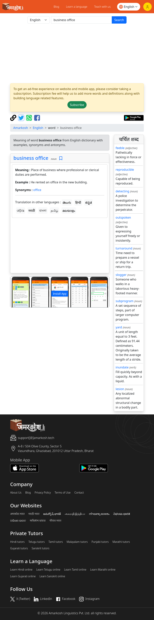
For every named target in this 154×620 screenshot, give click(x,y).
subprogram (124, 301)
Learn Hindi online (21, 569)
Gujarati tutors (19, 548)
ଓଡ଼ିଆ (20, 210)
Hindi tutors (17, 542)
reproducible (125, 169)
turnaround (124, 248)
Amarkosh (20, 128)
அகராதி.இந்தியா (75, 514)
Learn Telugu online (48, 569)
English (38, 128)
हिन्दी (78, 202)
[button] (17, 291)
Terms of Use (62, 492)
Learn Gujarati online (23, 576)
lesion (120, 389)
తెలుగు (67, 202)
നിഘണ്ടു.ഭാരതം (99, 514)
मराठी (31, 210)
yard (119, 327)
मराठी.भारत (33, 514)
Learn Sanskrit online (52, 576)
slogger (121, 275)
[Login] (147, 6)
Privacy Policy (43, 492)
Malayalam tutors (77, 542)
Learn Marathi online (103, 569)
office (37, 190)
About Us (16, 492)
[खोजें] (81, 20)
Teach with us (102, 6)
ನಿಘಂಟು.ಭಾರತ (121, 514)
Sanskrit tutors (40, 548)
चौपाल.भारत (55, 520)
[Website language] (128, 7)
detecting (122, 191)
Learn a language (76, 6)
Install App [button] (59, 293)
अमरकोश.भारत (17, 514)
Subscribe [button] (77, 105)
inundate (122, 367)
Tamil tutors (55, 542)
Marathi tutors (121, 542)
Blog (56, 6)
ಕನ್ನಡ (88, 202)
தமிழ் (54, 210)
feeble (120, 148)
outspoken (123, 217)
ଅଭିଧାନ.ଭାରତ (18, 520)
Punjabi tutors (100, 542)
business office (30, 158)
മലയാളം (68, 210)
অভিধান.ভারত (38, 520)
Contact (79, 492)
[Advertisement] (77, 53)
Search (119, 20)
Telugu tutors (36, 542)
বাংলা (42, 210)
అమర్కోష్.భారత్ (52, 514)
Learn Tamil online (75, 569)
